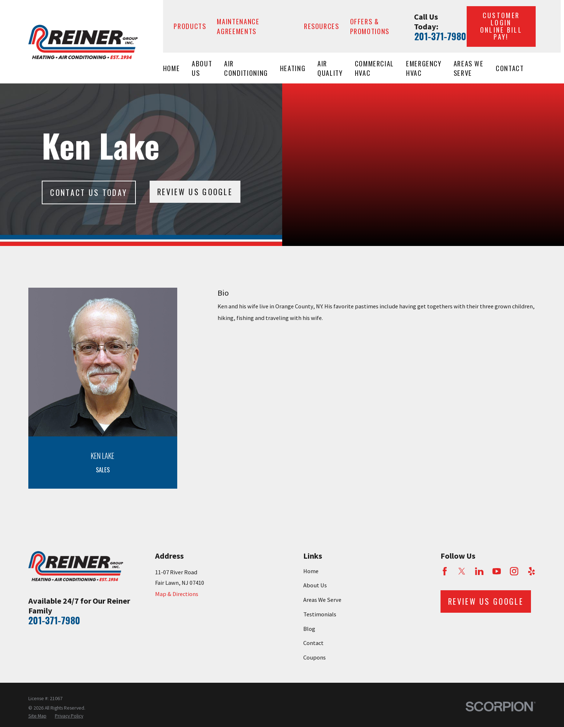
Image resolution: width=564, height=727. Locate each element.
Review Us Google (194, 191)
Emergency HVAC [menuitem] (424, 68)
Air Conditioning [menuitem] (246, 68)
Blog (309, 629)
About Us (315, 585)
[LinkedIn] (479, 571)
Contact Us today (88, 192)
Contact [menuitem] (510, 68)
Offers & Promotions (370, 26)
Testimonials (319, 614)
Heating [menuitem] (293, 68)
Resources (321, 26)
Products (190, 26)
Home (310, 571)
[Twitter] (462, 571)
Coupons (314, 657)
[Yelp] (531, 571)
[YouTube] (496, 571)
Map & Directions (176, 594)
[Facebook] (445, 571)
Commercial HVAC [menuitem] (374, 68)
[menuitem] (37, 715)
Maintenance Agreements (238, 26)
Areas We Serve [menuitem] (469, 68)
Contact (313, 643)
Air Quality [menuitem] (330, 68)
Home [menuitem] (171, 68)
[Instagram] (514, 571)
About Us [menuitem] (202, 68)
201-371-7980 (440, 36)
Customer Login (501, 26)
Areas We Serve (322, 600)
